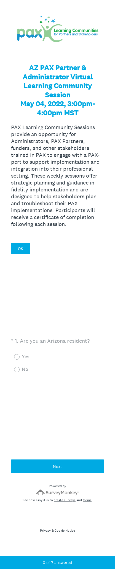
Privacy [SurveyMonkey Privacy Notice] (45, 530)
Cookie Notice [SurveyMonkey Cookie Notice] (65, 530)
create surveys (65, 500)
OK (20, 248)
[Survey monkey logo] (57, 492)
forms (87, 500)
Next (57, 466)
